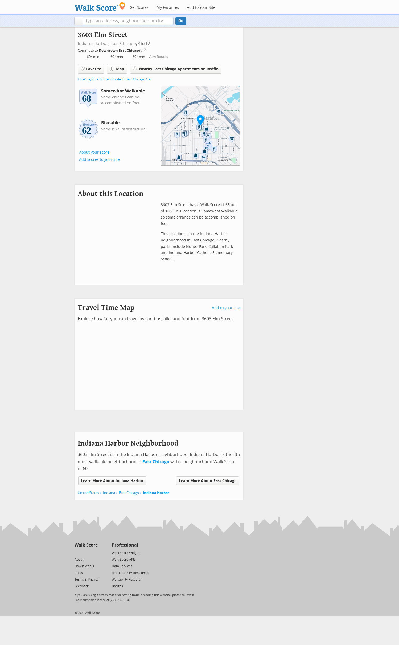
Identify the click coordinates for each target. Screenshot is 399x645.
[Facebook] (86, 552)
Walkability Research (127, 579)
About (79, 559)
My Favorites (168, 7)
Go (180, 21)
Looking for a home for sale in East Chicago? (112, 79)
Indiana (109, 493)
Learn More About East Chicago (208, 481)
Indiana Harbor (156, 493)
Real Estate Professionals (130, 573)
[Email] (94, 552)
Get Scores (139, 7)
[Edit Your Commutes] (143, 49)
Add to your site (226, 308)
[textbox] (128, 21)
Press (79, 573)
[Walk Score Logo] (100, 6)
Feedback (82, 586)
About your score (94, 152)
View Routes (158, 57)
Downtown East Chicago (120, 50)
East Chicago (123, 43)
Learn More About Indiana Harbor (112, 481)
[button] (78, 21)
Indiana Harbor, (93, 43)
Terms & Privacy (86, 579)
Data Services (122, 566)
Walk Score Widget (125, 553)
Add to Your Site (201, 7)
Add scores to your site (99, 159)
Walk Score (86, 545)
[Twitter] (78, 552)
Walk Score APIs (123, 559)
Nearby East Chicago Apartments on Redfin (176, 68)
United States (88, 493)
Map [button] (117, 69)
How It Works (84, 566)
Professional (125, 545)
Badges (117, 586)
